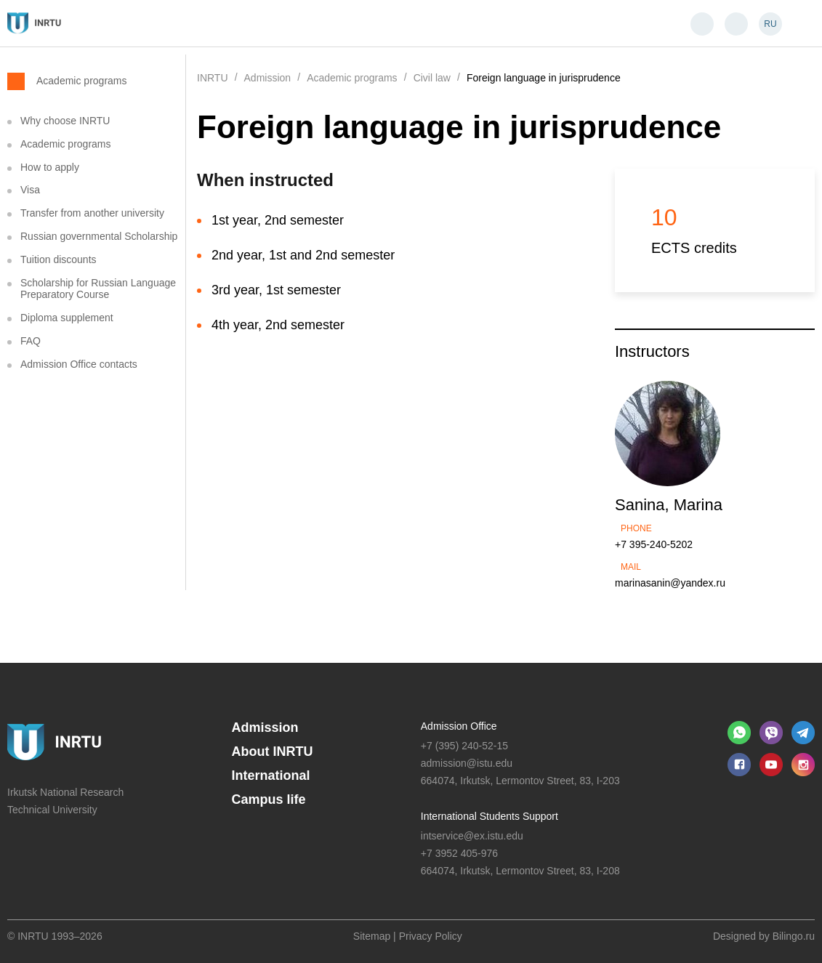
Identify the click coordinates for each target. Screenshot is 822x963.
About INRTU (272, 751)
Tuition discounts (58, 259)
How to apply (49, 167)
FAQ (30, 341)
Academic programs (81, 80)
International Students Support (489, 816)
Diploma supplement (66, 317)
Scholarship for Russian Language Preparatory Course (98, 289)
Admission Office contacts (78, 364)
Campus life (269, 799)
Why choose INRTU (65, 120)
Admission (265, 727)
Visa (30, 190)
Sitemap (371, 936)
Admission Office (459, 726)
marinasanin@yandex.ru (670, 583)
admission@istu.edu (466, 763)
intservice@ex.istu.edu (472, 836)
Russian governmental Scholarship (98, 236)
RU (770, 24)
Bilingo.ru (794, 936)
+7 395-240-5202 (654, 544)
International (271, 775)
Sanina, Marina (668, 505)
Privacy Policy (430, 936)
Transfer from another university (92, 213)
